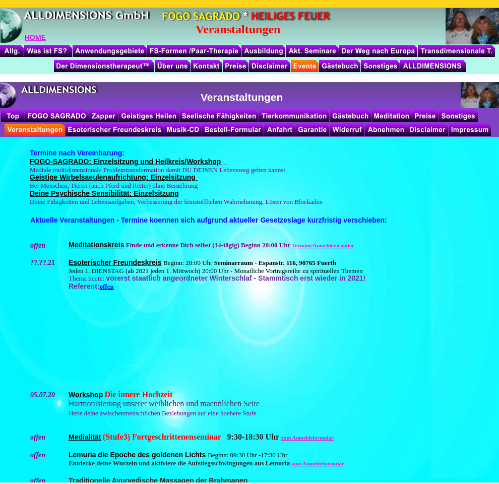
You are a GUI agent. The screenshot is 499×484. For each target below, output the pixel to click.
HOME (35, 37)
